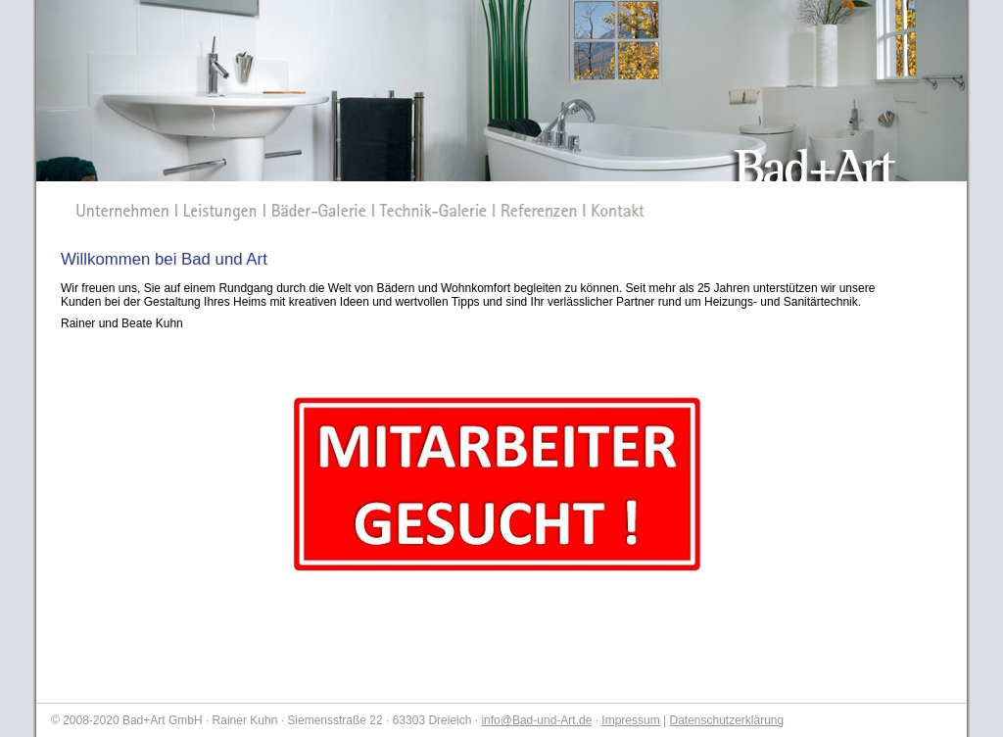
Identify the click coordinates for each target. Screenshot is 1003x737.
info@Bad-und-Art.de (536, 720)
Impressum (630, 720)
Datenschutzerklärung (726, 720)
